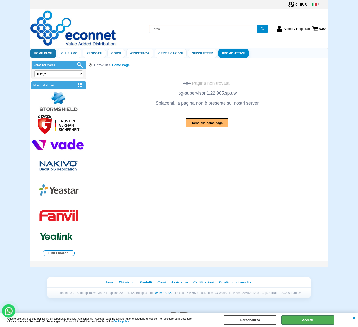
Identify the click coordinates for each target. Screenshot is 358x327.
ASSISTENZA (139, 53)
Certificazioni (170, 53)
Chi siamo (69, 53)
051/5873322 (164, 293)
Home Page (43, 53)
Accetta (308, 320)
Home (108, 282)
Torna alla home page (207, 123)
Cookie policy (121, 321)
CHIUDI (354, 317)
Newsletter (202, 53)
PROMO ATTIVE (233, 53)
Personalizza (250, 320)
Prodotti (94, 53)
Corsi (116, 53)
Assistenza (179, 282)
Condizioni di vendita (235, 282)
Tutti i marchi (59, 253)
